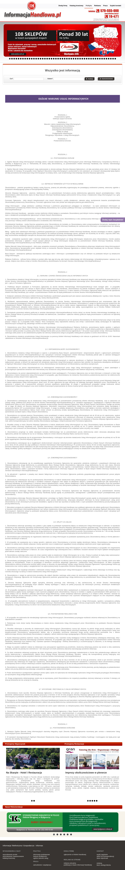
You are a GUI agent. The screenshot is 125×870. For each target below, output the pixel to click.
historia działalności (40, 856)
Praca (105, 5)
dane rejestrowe (102, 858)
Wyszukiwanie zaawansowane (106, 79)
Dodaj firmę (62, 5)
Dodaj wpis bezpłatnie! (112, 220)
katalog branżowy (9, 858)
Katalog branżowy (76, 5)
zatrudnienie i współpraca (42, 865)
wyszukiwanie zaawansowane (13, 856)
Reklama (97, 5)
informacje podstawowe (41, 854)
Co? (11, 79)
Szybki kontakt (115, 5)
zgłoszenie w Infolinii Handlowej (75, 854)
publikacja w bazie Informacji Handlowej (78, 865)
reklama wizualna (70, 863)
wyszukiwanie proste (10, 854)
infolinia (99, 863)
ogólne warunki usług (40, 858)
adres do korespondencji (105, 856)
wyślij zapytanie (102, 854)
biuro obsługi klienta (104, 865)
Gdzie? (50, 79)
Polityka (89, 5)
